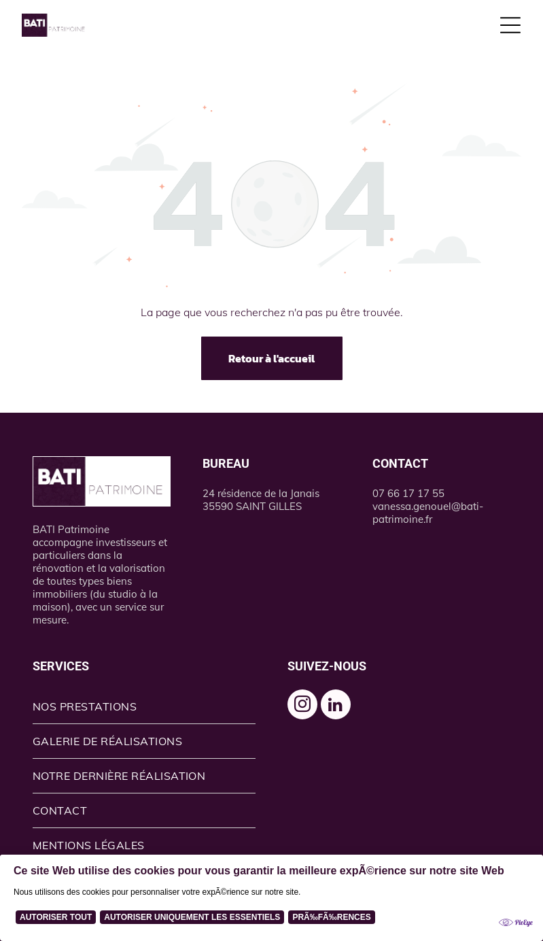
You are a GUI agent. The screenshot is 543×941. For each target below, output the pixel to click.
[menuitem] (144, 706)
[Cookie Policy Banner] (271, 898)
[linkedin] (336, 706)
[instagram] (302, 706)
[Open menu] (510, 25)
